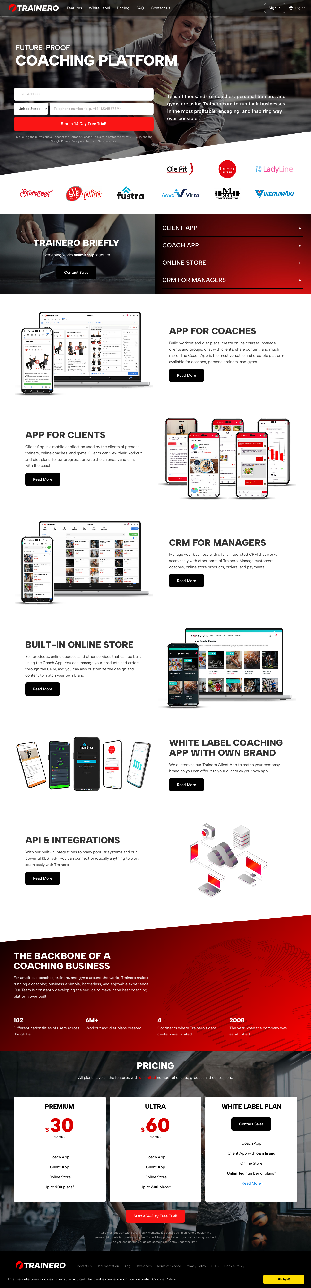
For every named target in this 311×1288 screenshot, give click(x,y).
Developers (143, 1266)
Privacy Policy (70, 141)
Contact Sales (76, 272)
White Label (99, 8)
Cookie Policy (234, 1266)
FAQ (140, 8)
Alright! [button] (284, 1279)
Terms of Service (81, 137)
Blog (127, 1266)
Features (74, 8)
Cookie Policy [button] (164, 1279)
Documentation (107, 1266)
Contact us (160, 8)
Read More (186, 375)
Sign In (275, 8)
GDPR (215, 1266)
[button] (258, 1279)
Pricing (123, 8)
